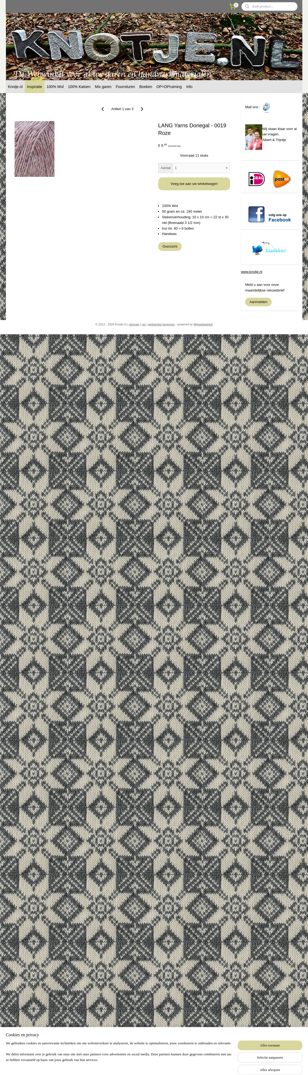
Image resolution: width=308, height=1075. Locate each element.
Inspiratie (34, 87)
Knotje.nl (15, 87)
